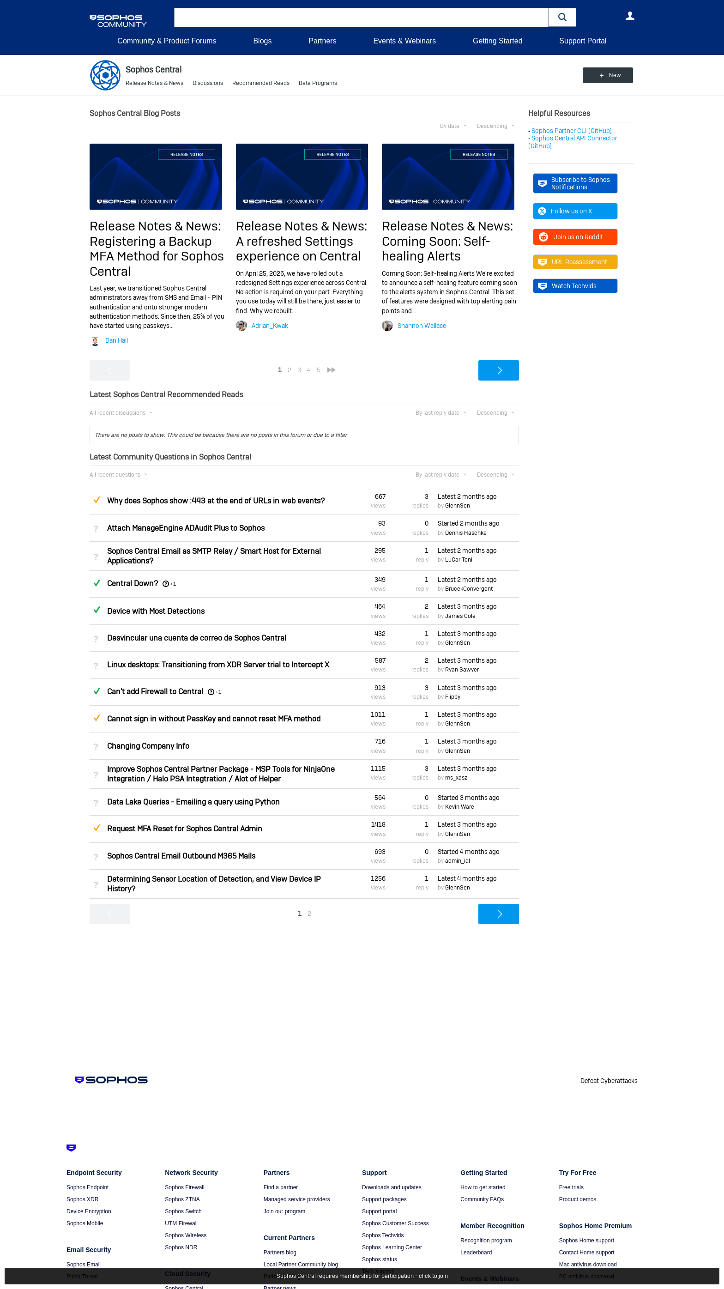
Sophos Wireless (185, 1235)
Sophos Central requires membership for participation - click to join (362, 1276)
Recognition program (486, 1240)
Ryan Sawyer (462, 669)
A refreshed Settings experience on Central (298, 248)
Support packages (384, 1199)
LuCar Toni (458, 559)
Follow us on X (565, 211)
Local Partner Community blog (301, 1264)
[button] (562, 17)
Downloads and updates (392, 1187)
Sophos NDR (181, 1247)
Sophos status (379, 1259)
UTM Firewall (181, 1223)
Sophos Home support (586, 1240)
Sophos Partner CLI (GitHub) (571, 131)
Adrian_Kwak (270, 325)
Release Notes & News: (155, 226)
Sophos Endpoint (87, 1187)
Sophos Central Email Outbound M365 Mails (181, 856)
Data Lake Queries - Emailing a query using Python (193, 802)
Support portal (379, 1211)
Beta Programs (318, 83)
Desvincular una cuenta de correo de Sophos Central (196, 638)
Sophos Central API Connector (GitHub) (572, 142)
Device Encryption (88, 1211)
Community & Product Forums (166, 41)
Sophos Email (83, 1264)
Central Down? (132, 583)
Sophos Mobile (84, 1223)
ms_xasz (456, 777)
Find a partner (281, 1187)
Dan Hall (116, 340)
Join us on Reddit (570, 236)
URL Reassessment (572, 261)
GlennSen (457, 505)
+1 (173, 584)
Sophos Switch (183, 1211)
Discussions (208, 83)
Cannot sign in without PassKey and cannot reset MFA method (213, 719)
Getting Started (498, 41)
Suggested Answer (96, 500)
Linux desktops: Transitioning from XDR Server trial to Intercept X (218, 665)
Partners (322, 41)
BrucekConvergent (469, 589)
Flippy (452, 697)
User (629, 15)
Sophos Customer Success (395, 1223)
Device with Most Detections (156, 611)
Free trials (571, 1187)
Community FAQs (482, 1199)
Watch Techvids (567, 285)
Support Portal (582, 41)
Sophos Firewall (184, 1187)
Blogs (262, 41)
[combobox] (361, 17)
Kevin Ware (459, 807)
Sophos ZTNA (182, 1199)
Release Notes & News (154, 83)
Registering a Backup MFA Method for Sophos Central (157, 256)
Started (469, 523)
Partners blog (280, 1252)
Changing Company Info (148, 746)
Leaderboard (476, 1252)
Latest (467, 496)
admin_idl (457, 861)
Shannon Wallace (422, 325)
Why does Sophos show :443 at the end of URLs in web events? (216, 501)
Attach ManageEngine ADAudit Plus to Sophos (186, 528)
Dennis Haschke (466, 533)
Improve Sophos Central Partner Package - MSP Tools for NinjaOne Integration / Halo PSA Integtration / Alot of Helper (221, 774)
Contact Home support (587, 1252)
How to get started (482, 1187)
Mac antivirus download (588, 1264)
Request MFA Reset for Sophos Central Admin (184, 829)
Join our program (285, 1211)
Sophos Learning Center (392, 1247)
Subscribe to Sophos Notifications (574, 183)
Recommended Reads (261, 83)
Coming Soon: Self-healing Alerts (436, 248)
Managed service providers (297, 1199)
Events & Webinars (404, 41)
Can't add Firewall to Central (155, 691)
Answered (96, 583)
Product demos (578, 1199)
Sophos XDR (82, 1199)
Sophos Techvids (383, 1235)
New (613, 75)
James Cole (460, 616)
